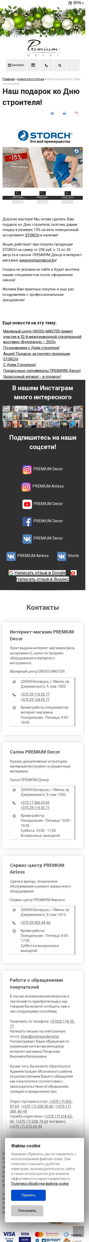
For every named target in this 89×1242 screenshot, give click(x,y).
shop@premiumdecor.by (40, 1036)
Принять (28, 1195)
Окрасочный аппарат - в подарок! (32, 376)
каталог (16, 65)
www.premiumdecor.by (37, 260)
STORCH (32, 235)
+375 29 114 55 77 (35, 808)
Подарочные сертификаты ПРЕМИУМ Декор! (42, 370)
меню (33, 65)
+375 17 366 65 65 (35, 803)
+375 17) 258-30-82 (37, 1106)
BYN (79, 2)
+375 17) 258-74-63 (32, 1121)
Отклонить (27, 1210)
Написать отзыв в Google (40, 572)
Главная (8, 79)
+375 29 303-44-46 (35, 923)
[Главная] (42, 55)
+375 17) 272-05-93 (26, 1126)
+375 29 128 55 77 (35, 699)
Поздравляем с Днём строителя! (31, 348)
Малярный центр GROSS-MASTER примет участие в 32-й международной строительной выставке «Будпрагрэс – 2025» (42, 336)
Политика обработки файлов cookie (40, 1184)
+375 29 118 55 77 (35, 694)
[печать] (64, 113)
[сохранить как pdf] (77, 113)
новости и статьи (31, 79)
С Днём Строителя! (19, 365)
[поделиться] (52, 113)
